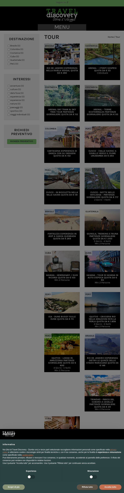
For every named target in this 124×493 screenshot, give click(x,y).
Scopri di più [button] (14, 487)
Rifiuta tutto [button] (87, 487)
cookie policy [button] (27, 455)
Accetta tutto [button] (110, 487)
